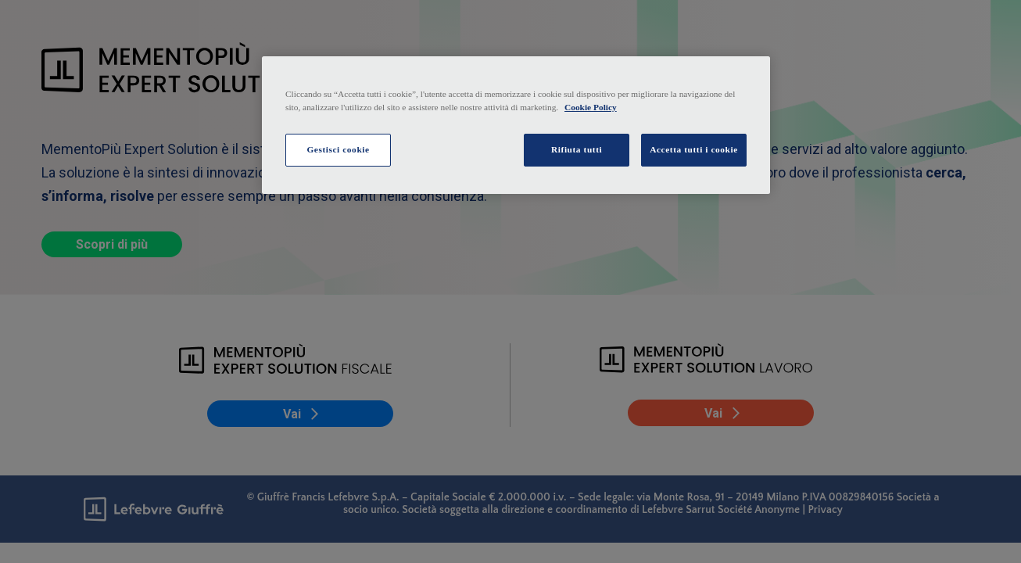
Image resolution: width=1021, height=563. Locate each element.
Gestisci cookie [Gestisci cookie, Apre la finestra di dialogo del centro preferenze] (337, 149)
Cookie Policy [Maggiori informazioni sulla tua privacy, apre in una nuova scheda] (590, 107)
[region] (516, 125)
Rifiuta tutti (576, 149)
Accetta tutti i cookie (694, 149)
